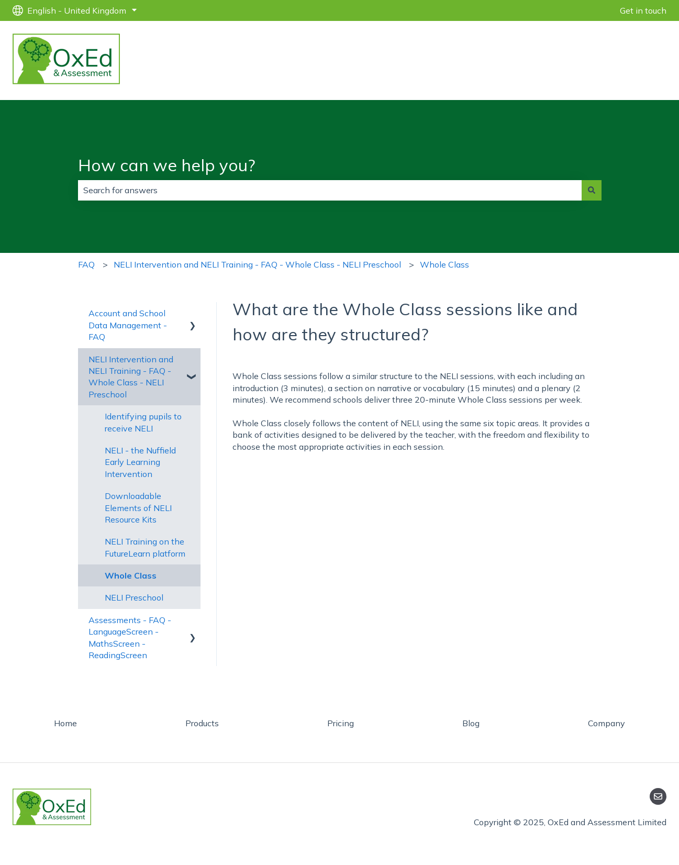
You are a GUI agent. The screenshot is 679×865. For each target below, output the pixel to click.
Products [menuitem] (202, 723)
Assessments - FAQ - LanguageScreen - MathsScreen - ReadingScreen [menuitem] (129, 637)
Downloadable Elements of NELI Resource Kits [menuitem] (138, 508)
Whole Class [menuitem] (131, 575)
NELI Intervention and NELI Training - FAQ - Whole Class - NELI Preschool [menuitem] (130, 377)
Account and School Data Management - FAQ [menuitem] (127, 325)
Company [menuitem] (606, 723)
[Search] (592, 190)
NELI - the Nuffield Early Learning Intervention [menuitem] (140, 462)
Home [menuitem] (65, 723)
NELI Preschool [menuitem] (134, 597)
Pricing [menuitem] (340, 723)
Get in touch (643, 10)
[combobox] (330, 190)
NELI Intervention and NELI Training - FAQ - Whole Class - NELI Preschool (257, 264)
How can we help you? (166, 164)
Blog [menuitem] (471, 723)
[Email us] (658, 796)
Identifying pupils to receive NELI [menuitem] (143, 422)
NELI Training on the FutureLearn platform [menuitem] (145, 547)
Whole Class (444, 264)
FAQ (86, 264)
